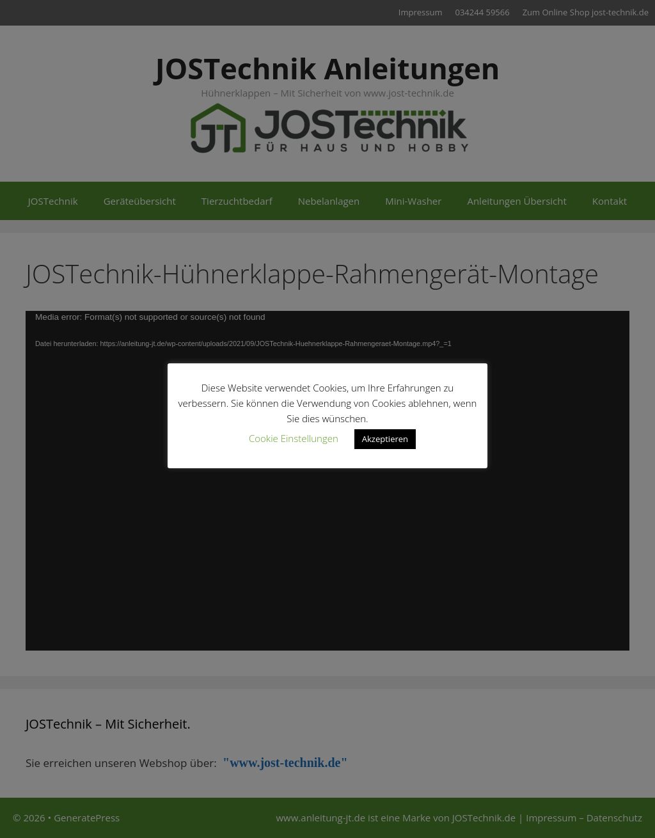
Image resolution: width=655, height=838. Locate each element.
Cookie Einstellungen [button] (293, 438)
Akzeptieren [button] (385, 439)
